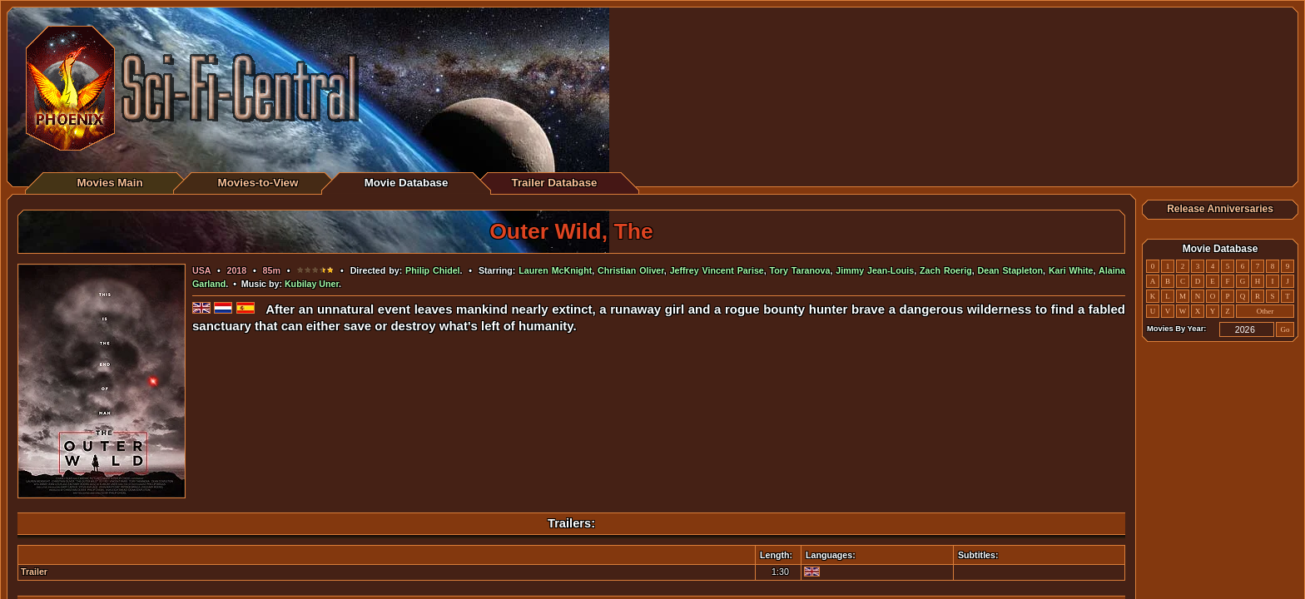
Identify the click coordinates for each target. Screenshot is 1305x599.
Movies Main (109, 182)
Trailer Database (555, 182)
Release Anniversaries (1220, 209)
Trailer (34, 572)
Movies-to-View (258, 182)
